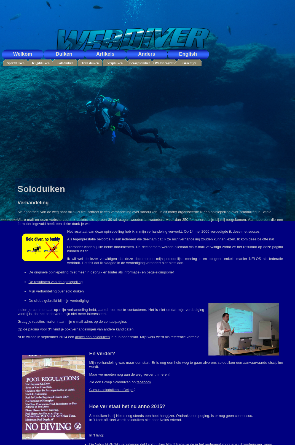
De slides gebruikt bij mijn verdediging (59, 301)
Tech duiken (90, 63)
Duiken (64, 54)
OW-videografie (164, 63)
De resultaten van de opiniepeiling (56, 282)
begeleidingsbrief (160, 272)
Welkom (22, 54)
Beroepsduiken (139, 63)
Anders (146, 54)
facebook (144, 382)
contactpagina (115, 321)
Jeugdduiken (40, 63)
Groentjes (189, 63)
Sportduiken (16, 63)
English (188, 54)
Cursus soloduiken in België (111, 390)
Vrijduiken (115, 63)
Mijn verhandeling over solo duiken (56, 291)
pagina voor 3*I (40, 329)
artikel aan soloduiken (92, 337)
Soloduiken (65, 63)
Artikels (105, 54)
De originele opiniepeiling (49, 272)
